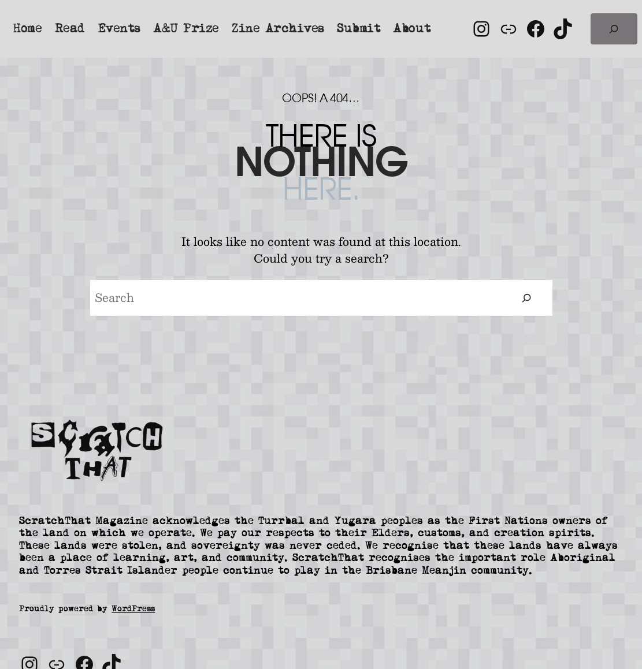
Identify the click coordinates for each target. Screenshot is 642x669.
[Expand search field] (614, 29)
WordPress (133, 608)
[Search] (526, 298)
